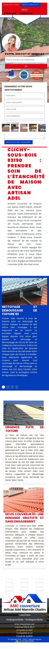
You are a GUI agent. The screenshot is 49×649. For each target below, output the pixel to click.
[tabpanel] (19, 342)
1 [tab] (3, 387)
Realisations (11, 4)
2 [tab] (7, 387)
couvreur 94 (21, 627)
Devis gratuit (30, 4)
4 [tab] (16, 387)
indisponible (10, 13)
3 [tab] (12, 387)
